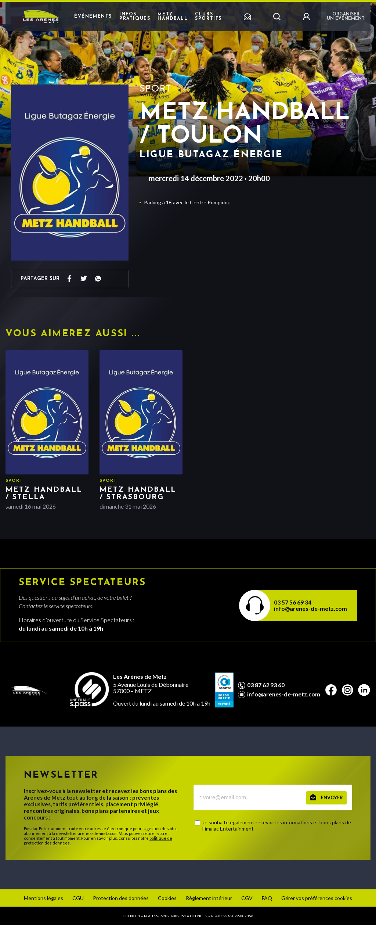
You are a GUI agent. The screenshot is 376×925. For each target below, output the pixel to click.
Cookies (167, 898)
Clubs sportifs (208, 16)
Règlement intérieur (209, 898)
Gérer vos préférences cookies (316, 898)
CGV (247, 898)
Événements (93, 16)
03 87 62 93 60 (266, 685)
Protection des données (121, 898)
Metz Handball (173, 16)
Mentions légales (43, 898)
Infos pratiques (134, 16)
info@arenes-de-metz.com (310, 608)
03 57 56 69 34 (292, 602)
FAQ (267, 898)
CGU (78, 898)
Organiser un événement (346, 16)
